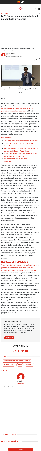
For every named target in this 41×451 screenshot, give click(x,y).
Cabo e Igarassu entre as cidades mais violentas (21, 141)
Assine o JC (9, 338)
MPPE (20, 365)
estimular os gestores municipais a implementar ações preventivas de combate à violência (19, 108)
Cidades (9, 55)
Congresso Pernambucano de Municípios (16, 361)
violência (29, 365)
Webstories (9, 434)
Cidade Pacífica (8, 365)
